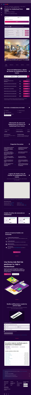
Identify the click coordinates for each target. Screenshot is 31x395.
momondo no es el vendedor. (17, 373)
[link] (17, 252)
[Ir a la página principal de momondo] (5, 4)
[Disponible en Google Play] (25, 384)
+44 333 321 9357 (7, 14)
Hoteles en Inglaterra (22, 6)
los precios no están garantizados (23, 371)
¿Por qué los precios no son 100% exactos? (17, 376)
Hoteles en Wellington (8, 364)
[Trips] (1, 12)
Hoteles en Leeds (7, 356)
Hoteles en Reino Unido (16, 6)
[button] (1, 4)
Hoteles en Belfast (7, 357)
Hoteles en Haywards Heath (8, 358)
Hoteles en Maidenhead (7, 7)
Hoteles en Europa (11, 6)
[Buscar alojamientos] (1, 8)
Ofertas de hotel (6, 6)
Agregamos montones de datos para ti (17, 375)
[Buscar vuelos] (1, 7)
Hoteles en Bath (7, 359)
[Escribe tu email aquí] (18, 329)
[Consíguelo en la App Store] (25, 386)
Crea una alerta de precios (17, 247)
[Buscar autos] (1, 10)
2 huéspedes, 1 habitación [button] (9, 19)
